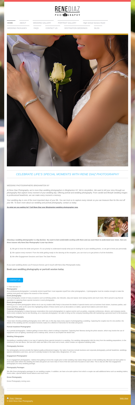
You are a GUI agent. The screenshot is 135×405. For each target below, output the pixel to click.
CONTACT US (15, 280)
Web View (124, 398)
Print (10, 398)
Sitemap (18, 398)
